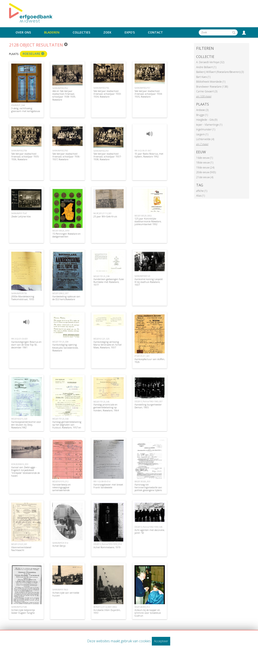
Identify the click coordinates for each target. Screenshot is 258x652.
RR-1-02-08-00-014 (101, 481)
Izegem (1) (202, 134)
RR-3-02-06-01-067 (143, 150)
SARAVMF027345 (19, 607)
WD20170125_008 (60, 341)
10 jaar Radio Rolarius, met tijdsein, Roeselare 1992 (149, 155)
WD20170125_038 (101, 276)
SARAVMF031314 (60, 542)
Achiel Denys (59, 545)
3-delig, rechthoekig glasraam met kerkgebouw (25, 110)
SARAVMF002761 (101, 150)
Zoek (107, 32)
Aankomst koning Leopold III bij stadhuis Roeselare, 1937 (149, 281)
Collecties (81, 32)
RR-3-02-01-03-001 (19, 338)
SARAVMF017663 (60, 589)
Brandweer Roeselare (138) (212, 86)
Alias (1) (200, 195)
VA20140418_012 (142, 607)
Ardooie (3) (202, 110)
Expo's (130, 32)
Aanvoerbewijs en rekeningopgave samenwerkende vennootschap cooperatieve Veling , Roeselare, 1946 (66, 490)
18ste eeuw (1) (204, 162)
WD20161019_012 (60, 481)
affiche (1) (201, 191)
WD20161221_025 (101, 338)
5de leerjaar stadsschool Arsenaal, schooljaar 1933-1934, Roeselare (107, 93)
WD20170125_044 (60, 418)
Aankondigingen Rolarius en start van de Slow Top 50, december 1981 (26, 344)
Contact (155, 32)
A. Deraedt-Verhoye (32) (210, 62)
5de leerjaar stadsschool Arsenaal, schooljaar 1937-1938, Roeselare (107, 156)
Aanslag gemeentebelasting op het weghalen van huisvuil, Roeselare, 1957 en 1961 (66, 426)
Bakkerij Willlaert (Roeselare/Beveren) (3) (220, 72)
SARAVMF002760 (60, 150)
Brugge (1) (202, 115)
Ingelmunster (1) (205, 129)
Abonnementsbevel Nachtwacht (21, 549)
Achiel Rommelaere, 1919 (106, 547)
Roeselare (33, 53)
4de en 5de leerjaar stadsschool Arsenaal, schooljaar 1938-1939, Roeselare (64, 95)
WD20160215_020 (19, 418)
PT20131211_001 (142, 356)
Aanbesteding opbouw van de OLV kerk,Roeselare (66, 298)
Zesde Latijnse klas (21, 216)
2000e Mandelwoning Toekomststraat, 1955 (22, 298)
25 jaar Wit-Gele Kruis (105, 216)
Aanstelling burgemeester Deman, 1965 (148, 406)
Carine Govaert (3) (206, 91)
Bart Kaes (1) (203, 77)
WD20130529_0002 (143, 215)
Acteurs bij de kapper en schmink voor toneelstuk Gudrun (148, 612)
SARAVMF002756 (101, 88)
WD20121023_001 (19, 544)
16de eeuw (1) (204, 158)
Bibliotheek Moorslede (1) (210, 81)
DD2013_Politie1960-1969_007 (148, 401)
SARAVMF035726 (19, 293)
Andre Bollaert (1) (206, 67)
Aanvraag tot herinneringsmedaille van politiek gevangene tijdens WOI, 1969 (148, 489)
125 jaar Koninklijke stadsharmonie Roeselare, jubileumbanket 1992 (148, 221)
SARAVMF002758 (19, 150)
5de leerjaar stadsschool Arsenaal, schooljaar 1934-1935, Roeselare (149, 93)
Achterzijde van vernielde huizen (65, 594)
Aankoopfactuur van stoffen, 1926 (150, 360)
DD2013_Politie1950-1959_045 (148, 526)
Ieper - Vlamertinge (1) (209, 125)
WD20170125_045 (101, 401)
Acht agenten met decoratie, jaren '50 (150, 531)
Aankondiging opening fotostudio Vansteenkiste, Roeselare (65, 347)
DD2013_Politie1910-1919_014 (107, 544)
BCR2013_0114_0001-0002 (105, 607)
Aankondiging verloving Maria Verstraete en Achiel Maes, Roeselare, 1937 (107, 344)
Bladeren (51, 32)
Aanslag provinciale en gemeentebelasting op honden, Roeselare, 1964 (106, 407)
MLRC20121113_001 (102, 213)
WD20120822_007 (60, 293)
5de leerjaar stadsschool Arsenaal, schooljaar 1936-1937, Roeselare (66, 156)
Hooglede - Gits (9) (206, 120)
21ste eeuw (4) (204, 177)
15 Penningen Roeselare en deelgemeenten (66, 235)
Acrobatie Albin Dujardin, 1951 (106, 611)
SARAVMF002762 (60, 88)
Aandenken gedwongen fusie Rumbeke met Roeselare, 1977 (108, 281)
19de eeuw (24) (205, 167)
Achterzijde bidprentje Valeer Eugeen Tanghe (23, 611)
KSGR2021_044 (18, 105)
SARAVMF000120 (142, 276)
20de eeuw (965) (206, 172)
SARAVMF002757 (142, 88)
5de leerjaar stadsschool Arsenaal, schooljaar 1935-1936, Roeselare (25, 156)
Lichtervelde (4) (205, 139)
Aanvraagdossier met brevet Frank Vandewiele (108, 486)
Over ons (23, 32)
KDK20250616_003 (19, 464)
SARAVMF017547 (19, 213)
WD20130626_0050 (60, 230)
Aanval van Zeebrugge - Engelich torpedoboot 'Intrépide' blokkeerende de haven (25, 471)
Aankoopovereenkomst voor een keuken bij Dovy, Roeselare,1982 (26, 424)
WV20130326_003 (142, 481)
